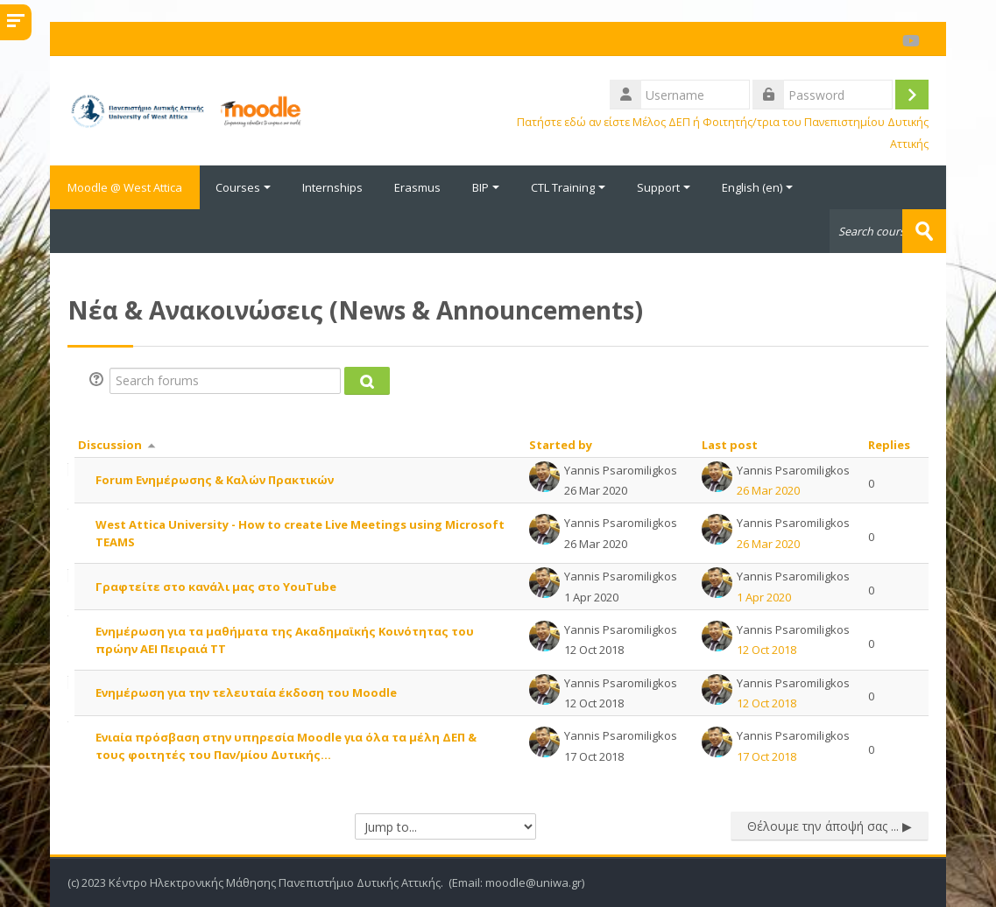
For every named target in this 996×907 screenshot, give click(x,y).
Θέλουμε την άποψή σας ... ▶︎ (829, 826)
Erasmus (417, 187)
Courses (243, 187)
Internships (332, 187)
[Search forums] (225, 381)
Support (663, 187)
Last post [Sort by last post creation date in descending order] (730, 445)
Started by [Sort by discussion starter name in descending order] (560, 445)
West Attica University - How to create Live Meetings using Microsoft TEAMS (300, 533)
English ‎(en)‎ (757, 187)
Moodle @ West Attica (124, 187)
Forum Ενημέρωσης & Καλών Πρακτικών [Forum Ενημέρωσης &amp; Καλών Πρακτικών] (214, 480)
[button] (98, 380)
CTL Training (568, 187)
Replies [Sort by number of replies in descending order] (889, 445)
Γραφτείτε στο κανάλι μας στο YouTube (215, 586)
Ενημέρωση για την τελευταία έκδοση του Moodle (246, 692)
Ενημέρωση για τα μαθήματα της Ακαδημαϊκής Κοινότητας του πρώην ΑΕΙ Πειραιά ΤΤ (284, 640)
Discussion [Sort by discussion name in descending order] (110, 445)
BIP (485, 187)
